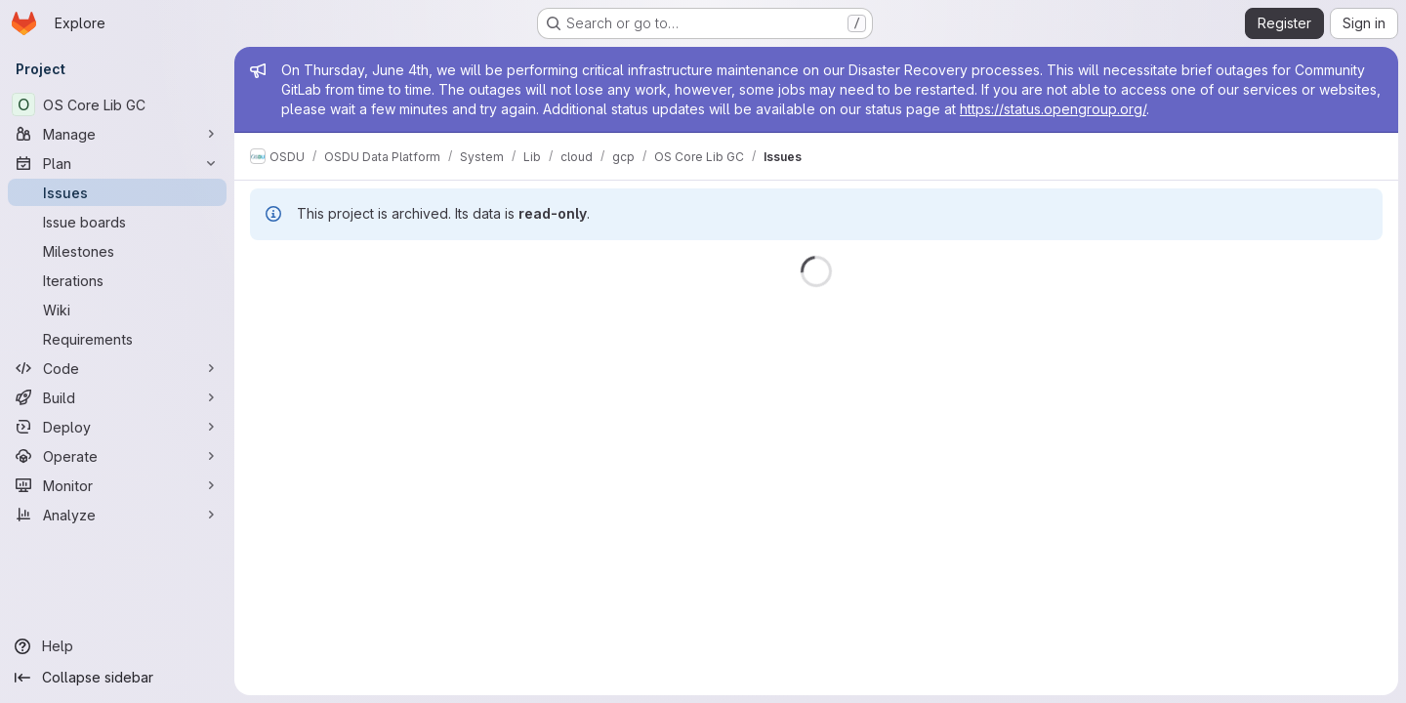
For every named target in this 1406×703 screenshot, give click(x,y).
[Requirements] (117, 338)
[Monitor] (117, 485)
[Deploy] (117, 426)
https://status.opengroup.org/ (1053, 109)
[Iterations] (117, 280)
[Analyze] (117, 514)
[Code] (117, 368)
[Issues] (117, 192)
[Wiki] (117, 309)
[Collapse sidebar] (117, 677)
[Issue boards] (117, 221)
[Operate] (117, 456)
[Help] (117, 646)
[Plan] (117, 163)
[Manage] (117, 133)
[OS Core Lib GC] (117, 104)
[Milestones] (117, 251)
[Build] (117, 397)
